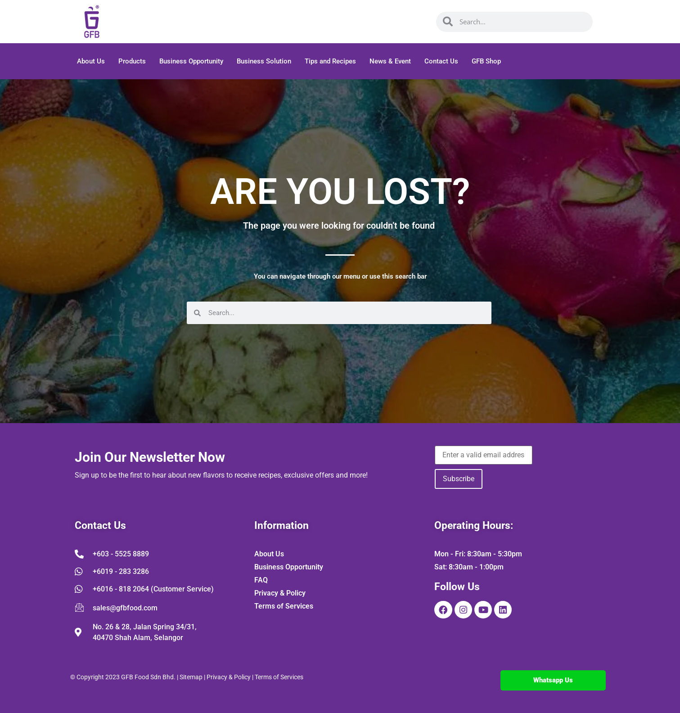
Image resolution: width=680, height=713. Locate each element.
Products (132, 61)
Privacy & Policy (229, 677)
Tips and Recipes (330, 61)
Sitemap (191, 677)
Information (281, 525)
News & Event (390, 61)
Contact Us (441, 61)
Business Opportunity (191, 61)
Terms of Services (279, 677)
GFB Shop (486, 61)
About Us (91, 61)
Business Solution (264, 61)
